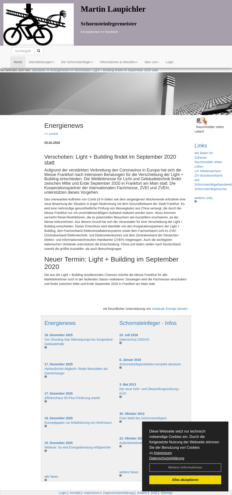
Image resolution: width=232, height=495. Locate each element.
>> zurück (51, 133)
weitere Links (203, 199)
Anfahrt (142, 493)
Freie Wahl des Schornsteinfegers (143, 418)
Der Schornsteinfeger (77, 62)
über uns (152, 62)
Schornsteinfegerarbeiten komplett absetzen (150, 364)
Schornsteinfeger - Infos (148, 323)
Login (169, 62)
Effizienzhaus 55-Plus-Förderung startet (72, 398)
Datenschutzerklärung (166, 458)
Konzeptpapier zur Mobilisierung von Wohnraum (78, 422)
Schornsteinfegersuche (210, 189)
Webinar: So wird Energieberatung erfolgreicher (78, 447)
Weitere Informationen (185, 467)
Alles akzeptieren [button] (185, 480)
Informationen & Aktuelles (119, 62)
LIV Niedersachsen (207, 171)
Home (18, 62)
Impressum (163, 453)
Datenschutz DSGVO (134, 339)
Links (200, 145)
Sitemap (166, 493)
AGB (154, 493)
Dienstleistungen (41, 62)
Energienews (60, 323)
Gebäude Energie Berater (170, 309)
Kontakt (75, 493)
